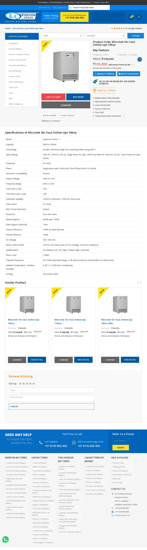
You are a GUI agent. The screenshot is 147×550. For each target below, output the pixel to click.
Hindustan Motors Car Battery (41, 486)
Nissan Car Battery (40, 510)
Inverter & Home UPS (17, 60)
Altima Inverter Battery (15, 507)
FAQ (64, 539)
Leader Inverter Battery (15, 462)
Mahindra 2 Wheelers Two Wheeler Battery (69, 511)
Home (7, 28)
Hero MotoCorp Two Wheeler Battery (67, 488)
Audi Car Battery (39, 462)
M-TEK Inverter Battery (15, 482)
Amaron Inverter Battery (15, 485)
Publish (14, 406)
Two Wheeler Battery (17, 65)
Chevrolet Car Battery (41, 469)
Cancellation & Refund (121, 472)
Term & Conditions (119, 469)
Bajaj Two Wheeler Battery (69, 466)
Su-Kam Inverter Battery (15, 469)
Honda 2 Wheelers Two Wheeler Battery (68, 494)
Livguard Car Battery (94, 472)
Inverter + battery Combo (19, 54)
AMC (10, 98)
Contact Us (44, 7)
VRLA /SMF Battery (16, 82)
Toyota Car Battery (40, 523)
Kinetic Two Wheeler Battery (67, 470)
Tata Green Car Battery (95, 486)
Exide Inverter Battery (14, 489)
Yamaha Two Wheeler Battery (68, 506)
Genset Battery (15, 71)
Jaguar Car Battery (40, 498)
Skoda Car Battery (40, 517)
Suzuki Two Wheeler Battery (67, 479)
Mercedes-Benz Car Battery (40, 505)
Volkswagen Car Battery (42, 530)
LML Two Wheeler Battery (69, 475)
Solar (11, 93)
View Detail (37, 359)
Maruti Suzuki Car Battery (43, 494)
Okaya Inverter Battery (15, 472)
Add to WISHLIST (67, 115)
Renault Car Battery (40, 514)
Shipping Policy (118, 466)
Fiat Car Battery (38, 472)
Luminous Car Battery (94, 466)
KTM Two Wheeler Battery (69, 522)
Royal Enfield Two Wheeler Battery (70, 500)
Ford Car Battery (39, 475)
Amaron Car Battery (93, 476)
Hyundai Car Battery (40, 482)
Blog (71, 539)
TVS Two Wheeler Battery (69, 484)
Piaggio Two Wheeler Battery (67, 517)
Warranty (115, 475)
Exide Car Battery (92, 479)
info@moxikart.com (122, 511)
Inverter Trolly (14, 76)
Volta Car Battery (92, 469)
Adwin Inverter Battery (15, 504)
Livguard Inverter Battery (16, 479)
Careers (43, 539)
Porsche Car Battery (40, 501)
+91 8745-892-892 (74, 17)
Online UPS (13, 87)
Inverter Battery (15, 49)
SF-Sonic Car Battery (94, 482)
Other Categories (16, 104)
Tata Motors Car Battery (42, 520)
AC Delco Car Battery (94, 489)
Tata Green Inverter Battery (14, 499)
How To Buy (116, 479)
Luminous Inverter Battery (16, 466)
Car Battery (13, 43)
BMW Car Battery (39, 466)
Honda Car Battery (40, 479)
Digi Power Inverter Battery (17, 475)
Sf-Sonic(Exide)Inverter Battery (15, 493)
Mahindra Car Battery (41, 491)
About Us (17, 539)
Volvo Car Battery (39, 527)
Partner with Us (30, 539)
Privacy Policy (117, 462)
